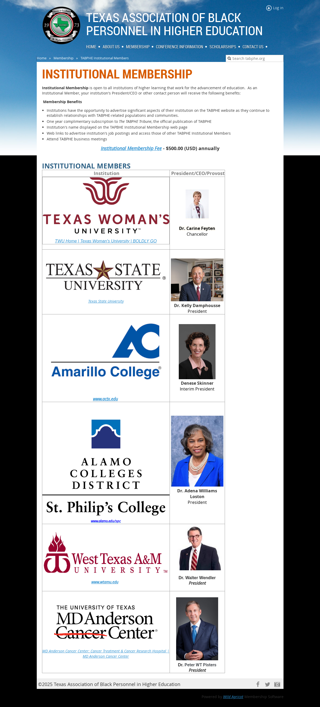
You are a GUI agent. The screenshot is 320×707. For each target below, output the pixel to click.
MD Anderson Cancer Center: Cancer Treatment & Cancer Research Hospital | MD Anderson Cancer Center (105, 653)
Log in (278, 7)
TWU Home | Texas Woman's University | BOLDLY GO (106, 241)
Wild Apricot (233, 696)
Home (41, 58)
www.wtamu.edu (104, 581)
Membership (64, 58)
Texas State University (106, 301)
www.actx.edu (105, 399)
